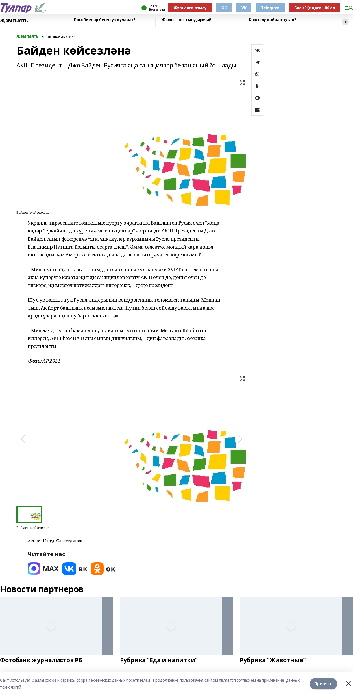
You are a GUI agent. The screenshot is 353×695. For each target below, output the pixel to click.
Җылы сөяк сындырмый (186, 20)
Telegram (270, 7)
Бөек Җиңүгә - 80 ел (314, 7)
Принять (323, 683)
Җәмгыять (14, 21)
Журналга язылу (190, 7)
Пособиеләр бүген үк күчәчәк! (104, 20)
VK (243, 7)
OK (224, 7)
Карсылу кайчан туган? (272, 20)
